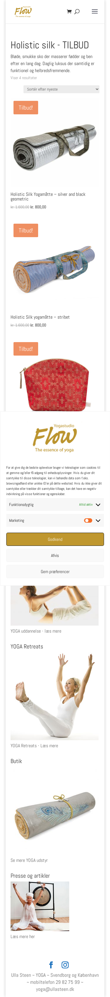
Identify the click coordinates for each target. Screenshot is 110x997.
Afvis (55, 555)
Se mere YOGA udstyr (29, 860)
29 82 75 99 (68, 982)
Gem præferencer (55, 571)
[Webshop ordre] (61, 89)
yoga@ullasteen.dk (55, 989)
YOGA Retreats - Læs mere (34, 746)
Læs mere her (23, 936)
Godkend (55, 539)
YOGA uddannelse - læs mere (36, 631)
